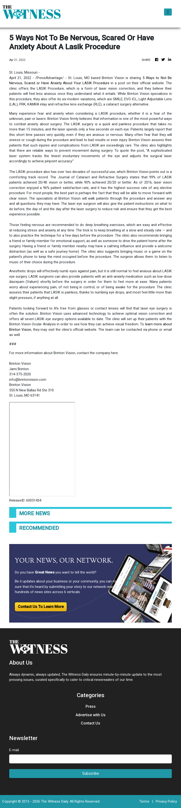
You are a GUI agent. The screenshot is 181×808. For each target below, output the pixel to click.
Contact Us (90, 723)
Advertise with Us (91, 715)
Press (91, 706)
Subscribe (90, 773)
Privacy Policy (166, 801)
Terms (144, 801)
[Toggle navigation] (168, 12)
